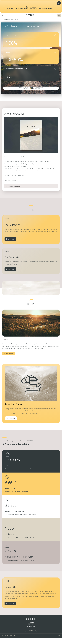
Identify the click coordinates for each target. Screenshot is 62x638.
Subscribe (51, 9)
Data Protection (31, 626)
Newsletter (31, 622)
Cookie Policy (31, 624)
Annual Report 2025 (14, 186)
